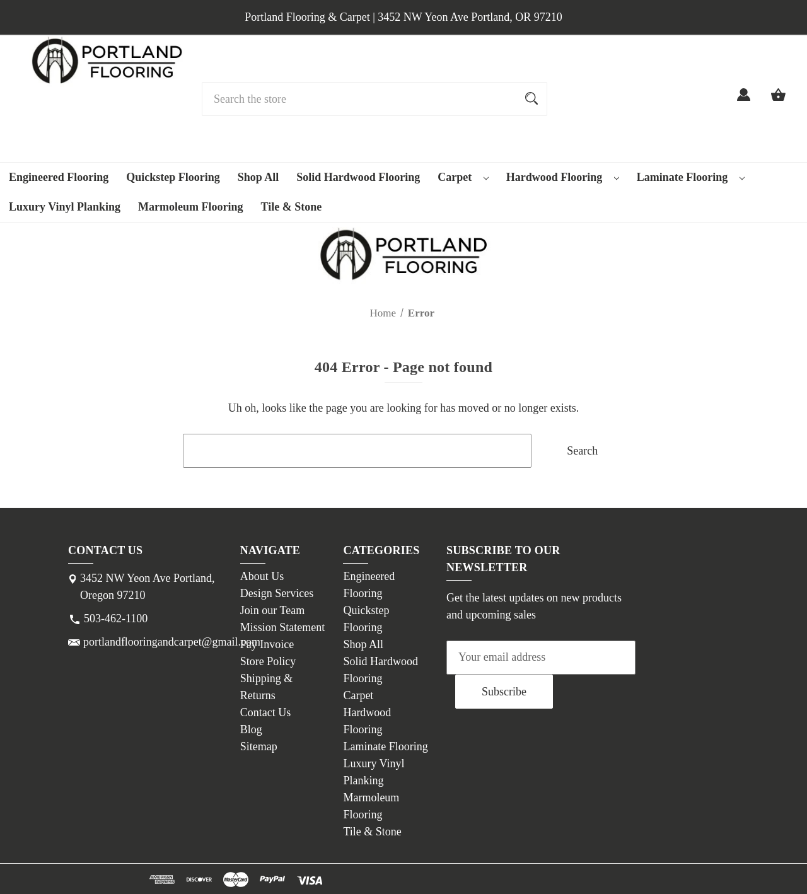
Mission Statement (282, 627)
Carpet (463, 177)
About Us (262, 576)
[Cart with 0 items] (778, 102)
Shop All (258, 177)
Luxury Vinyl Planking (64, 206)
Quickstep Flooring (173, 177)
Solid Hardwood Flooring (358, 177)
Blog (251, 729)
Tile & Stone (291, 206)
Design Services (276, 593)
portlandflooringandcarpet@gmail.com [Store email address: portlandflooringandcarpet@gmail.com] (171, 642)
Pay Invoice (267, 644)
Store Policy (268, 661)
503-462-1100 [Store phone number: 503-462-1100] (116, 618)
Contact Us (265, 712)
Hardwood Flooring (562, 177)
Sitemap (258, 746)
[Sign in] (743, 102)
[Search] (531, 99)
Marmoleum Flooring (190, 206)
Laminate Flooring (691, 177)
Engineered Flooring (58, 177)
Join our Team (272, 610)
